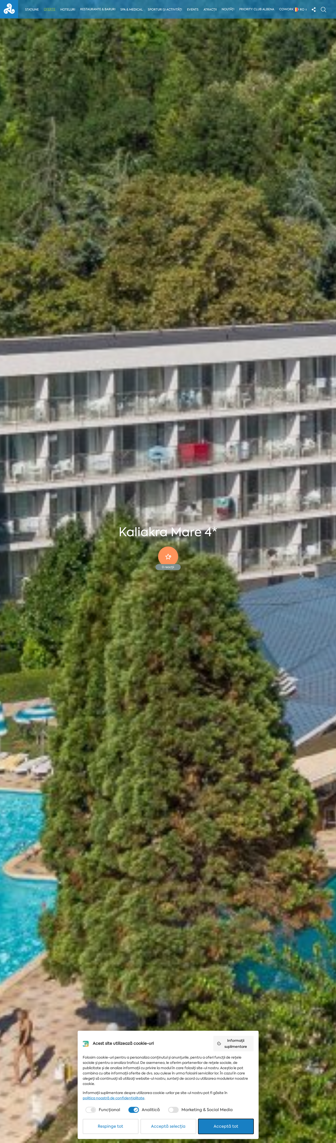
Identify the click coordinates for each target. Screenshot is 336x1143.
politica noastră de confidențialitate (114, 1098)
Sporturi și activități (165, 10)
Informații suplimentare (232, 1043)
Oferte (50, 9)
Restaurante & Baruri (98, 9)
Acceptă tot (226, 1126)
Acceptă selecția (168, 1126)
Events (193, 10)
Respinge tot (110, 1126)
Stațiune (32, 10)
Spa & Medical (132, 10)
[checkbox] (102, 1110)
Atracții (211, 10)
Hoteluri (68, 10)
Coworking (290, 9)
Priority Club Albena (257, 9)
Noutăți (229, 9)
